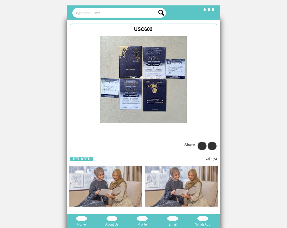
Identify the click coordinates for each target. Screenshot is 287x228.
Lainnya (211, 158)
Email (172, 221)
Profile (142, 221)
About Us (111, 221)
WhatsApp (202, 221)
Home (81, 221)
